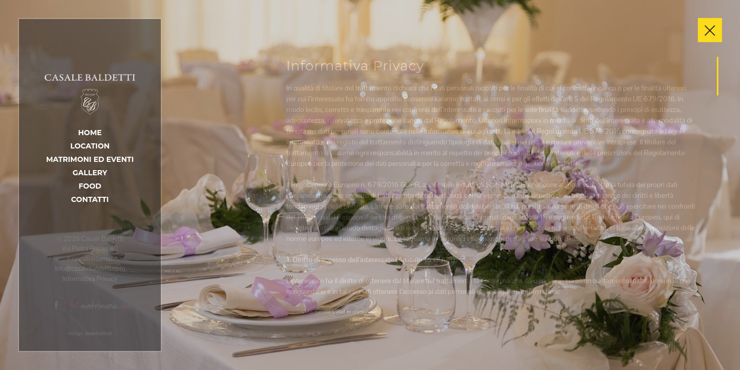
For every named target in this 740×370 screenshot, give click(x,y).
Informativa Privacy (89, 278)
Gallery (89, 172)
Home (90, 132)
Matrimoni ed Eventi (90, 159)
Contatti (89, 199)
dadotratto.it (98, 333)
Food (90, 186)
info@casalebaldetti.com (89, 268)
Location (90, 146)
